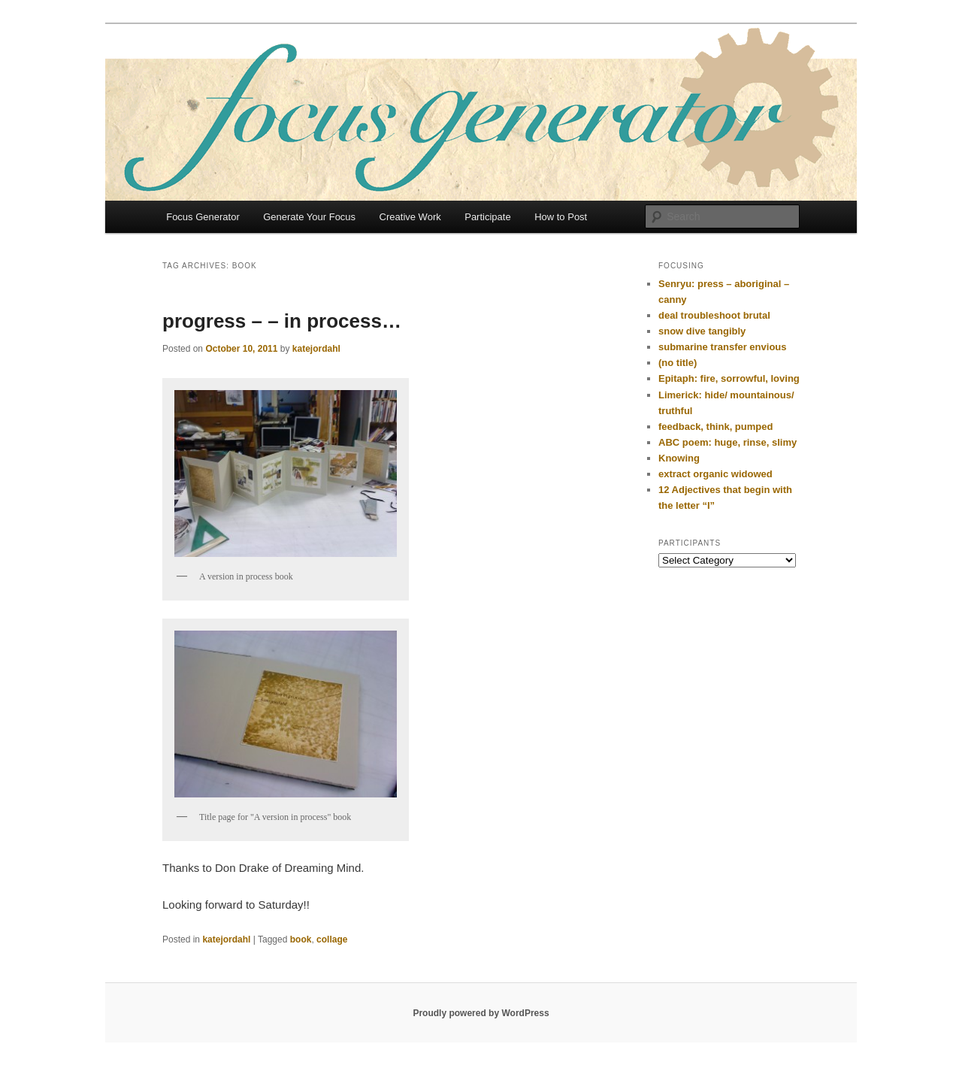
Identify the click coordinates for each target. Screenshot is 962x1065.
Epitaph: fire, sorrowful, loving (729, 378)
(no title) (677, 362)
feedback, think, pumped (715, 426)
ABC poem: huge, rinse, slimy (727, 442)
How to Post (560, 216)
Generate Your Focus (309, 216)
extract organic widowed (715, 474)
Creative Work (410, 216)
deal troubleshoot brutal (714, 315)
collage (331, 939)
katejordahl (316, 348)
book (301, 939)
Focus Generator (203, 216)
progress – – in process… (281, 321)
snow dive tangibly (702, 331)
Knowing (679, 458)
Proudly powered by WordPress (481, 1013)
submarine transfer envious (722, 346)
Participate (487, 216)
